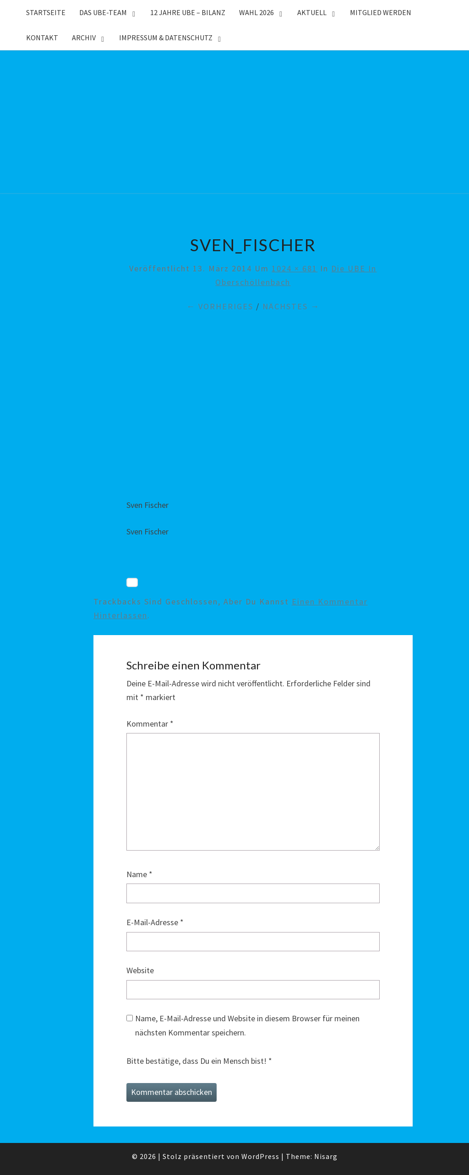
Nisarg (326, 1156)
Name (139, 874)
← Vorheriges (219, 306)
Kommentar (150, 723)
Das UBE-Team (103, 12)
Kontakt (42, 37)
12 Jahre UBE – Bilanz (187, 12)
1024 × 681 (294, 268)
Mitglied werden (380, 12)
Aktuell (312, 12)
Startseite (45, 12)
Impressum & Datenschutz (166, 37)
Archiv (84, 37)
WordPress (260, 1156)
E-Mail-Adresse (155, 922)
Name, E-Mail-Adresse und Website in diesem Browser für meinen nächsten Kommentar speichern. (247, 1025)
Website (140, 970)
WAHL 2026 (256, 12)
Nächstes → (291, 306)
